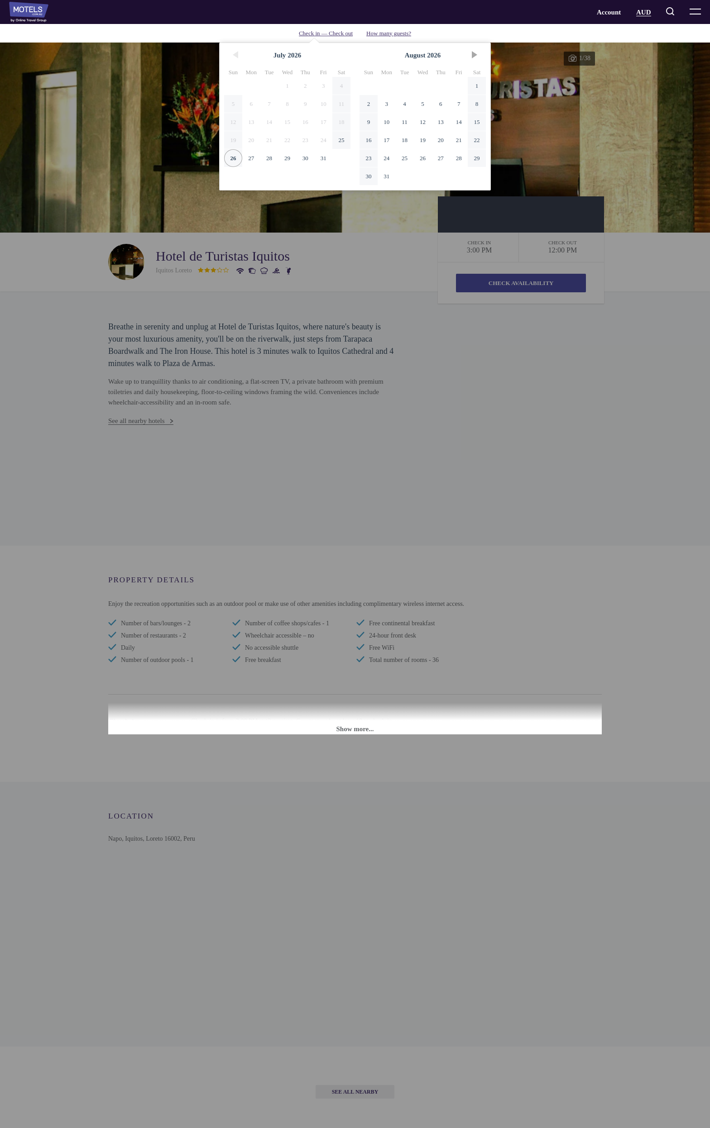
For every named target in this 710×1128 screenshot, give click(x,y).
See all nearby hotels (136, 420)
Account (609, 12)
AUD (643, 12)
